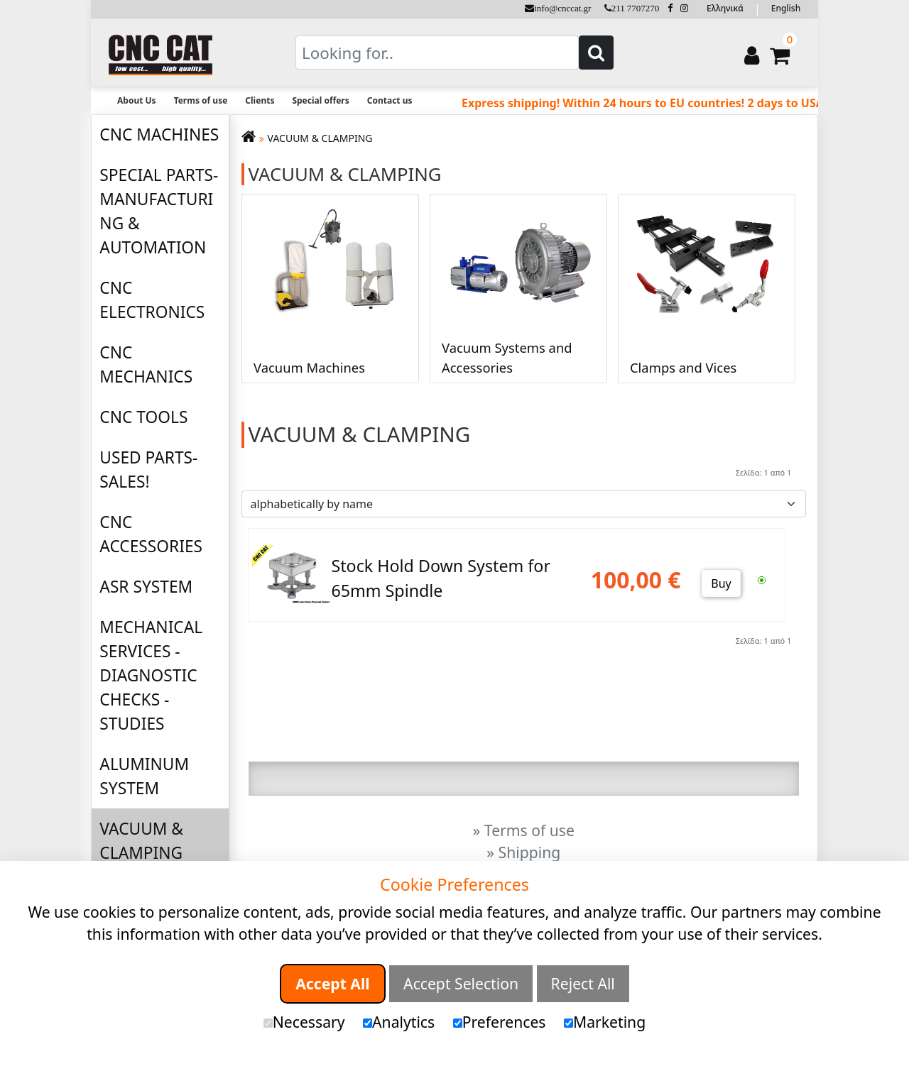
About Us (136, 100)
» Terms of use (524, 830)
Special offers (320, 100)
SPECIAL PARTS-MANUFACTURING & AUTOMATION (158, 211)
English (785, 8)
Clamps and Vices (683, 366)
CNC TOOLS (143, 417)
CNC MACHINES (159, 134)
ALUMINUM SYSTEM (144, 776)
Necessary (304, 1021)
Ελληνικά (725, 8)
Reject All (583, 983)
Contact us (390, 100)
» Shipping (523, 852)
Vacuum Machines (309, 366)
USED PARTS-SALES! (148, 469)
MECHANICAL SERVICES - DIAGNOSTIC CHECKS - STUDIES (150, 675)
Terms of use (201, 100)
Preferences (499, 1021)
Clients (259, 100)
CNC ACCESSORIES (150, 534)
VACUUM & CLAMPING (141, 841)
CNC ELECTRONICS (152, 300)
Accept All (332, 983)
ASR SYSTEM (145, 587)
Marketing (605, 1021)
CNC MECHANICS (145, 364)
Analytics (399, 1021)
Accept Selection (460, 983)
